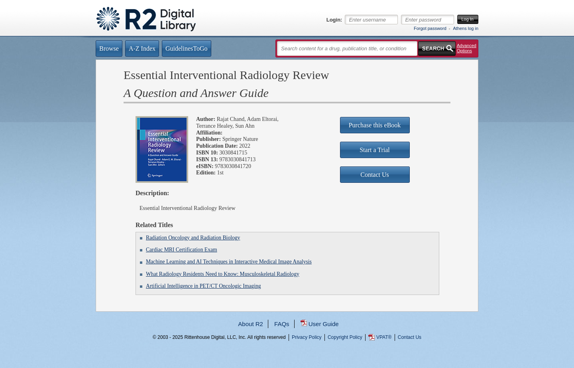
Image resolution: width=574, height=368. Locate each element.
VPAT (383, 337)
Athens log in (465, 28)
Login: (334, 20)
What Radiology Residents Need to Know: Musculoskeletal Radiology (222, 274)
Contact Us (409, 337)
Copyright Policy (345, 337)
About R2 (250, 324)
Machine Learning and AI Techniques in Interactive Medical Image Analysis (229, 262)
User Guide (324, 324)
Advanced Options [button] (466, 48)
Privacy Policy (307, 337)
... (287, 366)
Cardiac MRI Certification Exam (181, 250)
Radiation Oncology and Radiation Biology (193, 238)
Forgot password (430, 28)
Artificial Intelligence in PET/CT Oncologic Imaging (203, 286)
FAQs (281, 324)
